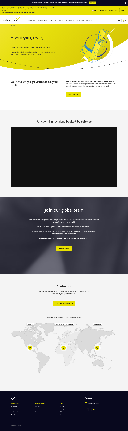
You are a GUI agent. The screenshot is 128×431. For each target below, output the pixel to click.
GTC (61, 412)
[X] (90, 409)
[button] (119, 21)
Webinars (37, 412)
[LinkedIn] (86, 409)
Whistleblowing (64, 415)
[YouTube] (93, 409)
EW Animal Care (15, 409)
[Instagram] (97, 409)
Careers (37, 409)
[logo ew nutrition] (11, 19)
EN (125, 21)
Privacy (62, 409)
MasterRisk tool (15, 415)
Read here (92, 2)
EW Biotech (14, 406)
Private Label (14, 412)
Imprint (62, 406)
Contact (37, 406)
